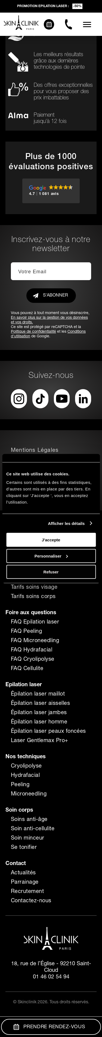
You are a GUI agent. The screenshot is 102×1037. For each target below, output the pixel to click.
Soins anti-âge (29, 820)
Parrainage (25, 882)
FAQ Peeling (26, 631)
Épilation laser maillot (38, 694)
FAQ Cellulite (27, 669)
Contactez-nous (31, 901)
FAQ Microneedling (35, 641)
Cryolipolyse (26, 766)
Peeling (20, 785)
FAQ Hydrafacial (31, 650)
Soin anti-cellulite (32, 829)
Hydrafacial (25, 776)
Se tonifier (24, 848)
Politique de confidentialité (33, 332)
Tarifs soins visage (34, 587)
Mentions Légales (34, 450)
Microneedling (29, 794)
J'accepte (51, 540)
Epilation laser (23, 685)
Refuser (51, 572)
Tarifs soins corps (33, 597)
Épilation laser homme (39, 722)
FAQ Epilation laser (35, 622)
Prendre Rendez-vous (49, 1027)
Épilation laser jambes (39, 713)
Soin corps (19, 810)
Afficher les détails (66, 523)
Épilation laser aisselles (40, 703)
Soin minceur (27, 838)
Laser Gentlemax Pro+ (39, 741)
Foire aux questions (30, 613)
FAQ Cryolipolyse (32, 659)
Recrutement (27, 892)
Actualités (23, 873)
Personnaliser (51, 555)
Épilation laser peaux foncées (48, 731)
